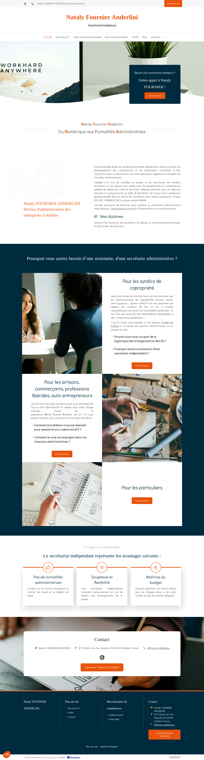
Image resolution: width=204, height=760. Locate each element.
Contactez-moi (118, 208)
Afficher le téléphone (158, 648)
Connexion (174, 756)
